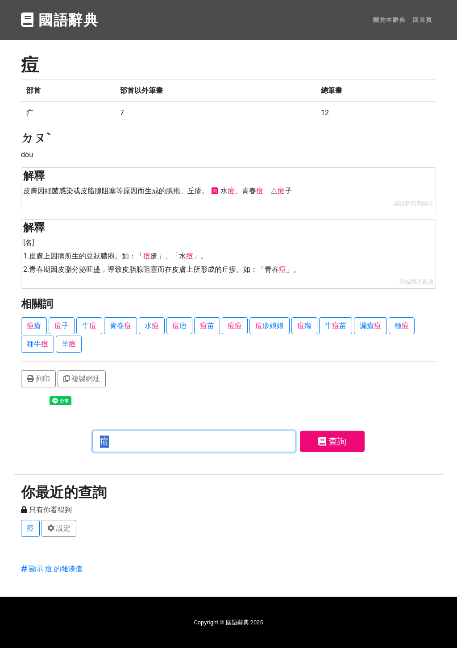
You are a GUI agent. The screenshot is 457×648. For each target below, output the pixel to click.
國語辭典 (60, 20)
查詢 (332, 441)
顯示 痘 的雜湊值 (52, 569)
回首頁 (422, 20)
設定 (59, 528)
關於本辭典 (389, 20)
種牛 (37, 344)
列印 (38, 378)
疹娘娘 (269, 325)
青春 (120, 325)
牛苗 (335, 325)
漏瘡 (370, 325)
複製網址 (81, 378)
